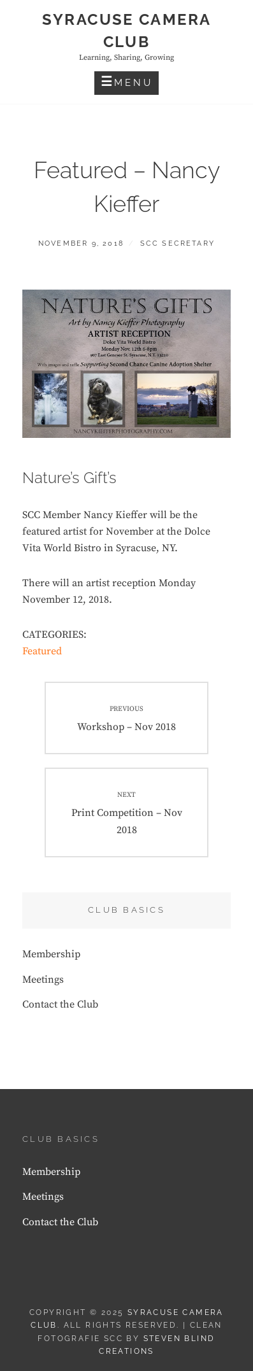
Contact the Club (60, 1004)
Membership (51, 954)
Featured (42, 651)
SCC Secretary (177, 243)
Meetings (43, 979)
